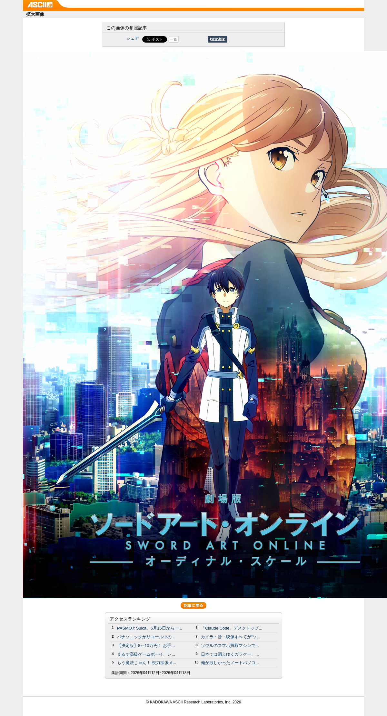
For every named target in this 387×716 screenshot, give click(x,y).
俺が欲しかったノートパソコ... (230, 662)
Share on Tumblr (217, 39)
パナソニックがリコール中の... (146, 636)
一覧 (173, 39)
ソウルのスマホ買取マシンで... (230, 645)
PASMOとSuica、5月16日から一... (149, 628)
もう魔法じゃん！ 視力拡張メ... (146, 662)
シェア (132, 38)
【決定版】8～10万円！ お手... (146, 645)
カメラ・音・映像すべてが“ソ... (230, 636)
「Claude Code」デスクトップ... (231, 628)
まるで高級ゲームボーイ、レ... (146, 654)
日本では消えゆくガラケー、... (230, 654)
